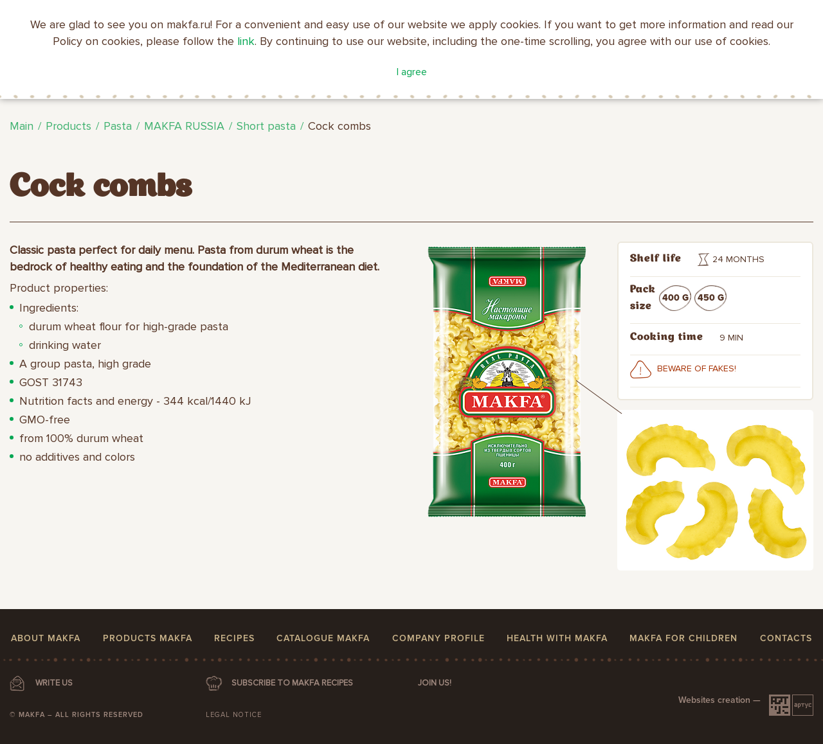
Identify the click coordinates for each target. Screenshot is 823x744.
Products (68, 126)
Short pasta (266, 126)
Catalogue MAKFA (323, 638)
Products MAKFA (147, 638)
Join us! (434, 683)
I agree (412, 72)
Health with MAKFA (557, 638)
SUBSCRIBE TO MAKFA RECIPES (292, 683)
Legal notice (234, 715)
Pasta (118, 126)
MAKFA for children (683, 638)
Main (21, 126)
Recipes (234, 638)
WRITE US (54, 683)
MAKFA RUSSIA (184, 126)
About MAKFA (45, 638)
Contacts (786, 638)
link (246, 41)
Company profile (438, 638)
